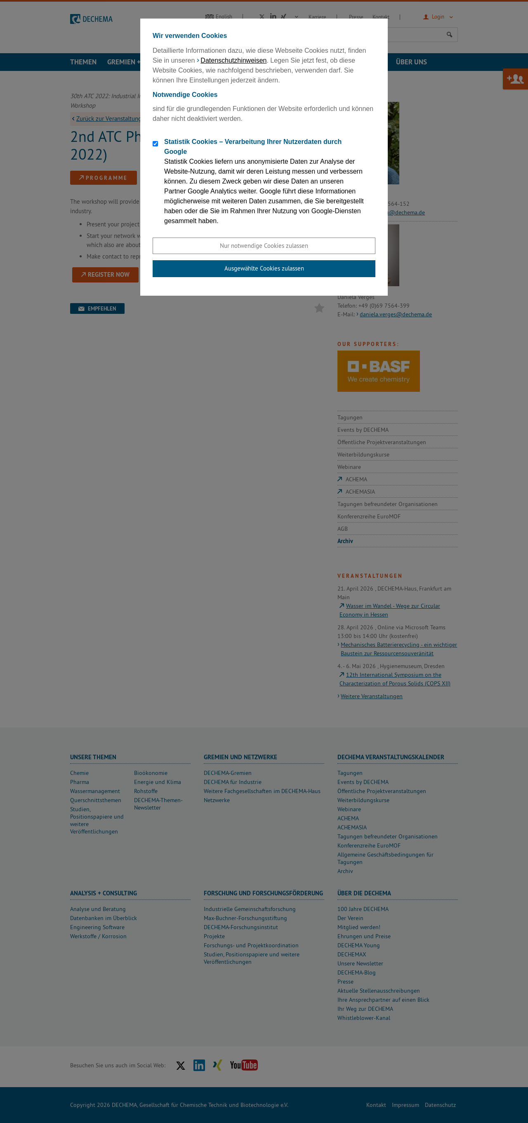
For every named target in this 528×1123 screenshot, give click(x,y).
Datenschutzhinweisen (233, 60)
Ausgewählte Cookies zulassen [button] (264, 268)
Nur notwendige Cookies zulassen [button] (264, 246)
